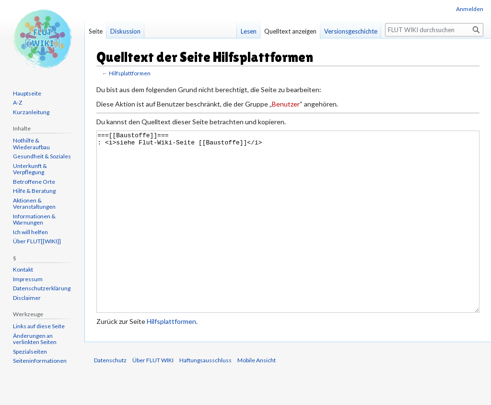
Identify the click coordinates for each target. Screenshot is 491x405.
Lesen (249, 31)
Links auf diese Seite (39, 326)
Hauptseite (27, 93)
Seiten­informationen (40, 360)
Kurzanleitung (31, 112)
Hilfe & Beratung (34, 190)
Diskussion (125, 31)
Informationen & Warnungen (34, 219)
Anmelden (469, 8)
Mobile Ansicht (256, 396)
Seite (96, 31)
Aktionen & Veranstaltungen (34, 204)
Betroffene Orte (34, 181)
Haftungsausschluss (205, 396)
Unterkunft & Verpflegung (30, 169)
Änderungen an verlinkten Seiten (35, 339)
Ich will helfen (30, 232)
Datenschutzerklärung (41, 288)
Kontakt (23, 269)
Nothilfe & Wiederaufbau (31, 144)
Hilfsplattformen (130, 73)
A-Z (17, 102)
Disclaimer (27, 297)
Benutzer (286, 104)
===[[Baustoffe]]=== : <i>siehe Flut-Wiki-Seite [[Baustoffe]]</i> (287, 240)
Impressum (28, 279)
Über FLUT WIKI (153, 396)
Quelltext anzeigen (290, 31)
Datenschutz (110, 396)
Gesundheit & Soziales (42, 156)
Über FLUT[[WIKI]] (37, 241)
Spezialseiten (30, 351)
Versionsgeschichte (350, 31)
